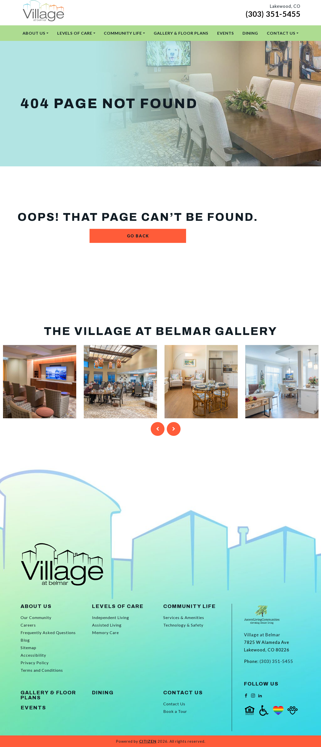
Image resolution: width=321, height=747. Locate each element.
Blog (25, 640)
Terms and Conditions (42, 670)
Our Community (36, 617)
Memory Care (105, 632)
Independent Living (110, 617)
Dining (250, 33)
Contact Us (281, 33)
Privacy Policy (35, 662)
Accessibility (33, 655)
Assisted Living (107, 625)
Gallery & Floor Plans (181, 33)
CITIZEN (147, 741)
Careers (28, 625)
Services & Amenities (183, 617)
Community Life (123, 33)
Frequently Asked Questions (48, 632)
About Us (34, 33)
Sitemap (28, 647)
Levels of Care (74, 33)
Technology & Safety (183, 625)
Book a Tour (175, 711)
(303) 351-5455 (273, 13)
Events (225, 33)
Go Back (138, 235)
